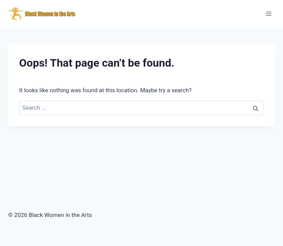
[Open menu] (268, 13)
